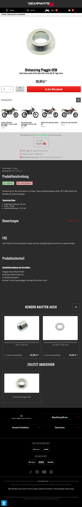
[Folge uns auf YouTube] (44, 472)
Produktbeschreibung (15, 176)
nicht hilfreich (24, 183)
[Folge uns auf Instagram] (51, 472)
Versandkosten (43, 481)
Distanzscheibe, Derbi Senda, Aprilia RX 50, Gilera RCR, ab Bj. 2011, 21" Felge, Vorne (60, 343)
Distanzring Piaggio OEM (22, 397)
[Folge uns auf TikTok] (30, 472)
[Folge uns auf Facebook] (37, 472)
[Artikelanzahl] (7, 89)
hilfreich (8, 183)
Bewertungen (10, 221)
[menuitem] (10, 10)
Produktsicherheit (13, 258)
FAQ (4, 238)
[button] (4, 503)
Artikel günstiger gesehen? (51, 157)
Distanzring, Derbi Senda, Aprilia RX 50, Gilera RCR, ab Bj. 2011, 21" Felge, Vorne (21, 343)
